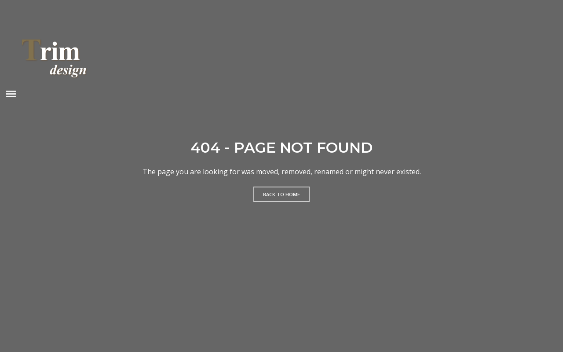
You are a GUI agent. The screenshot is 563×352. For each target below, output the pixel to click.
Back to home (281, 194)
